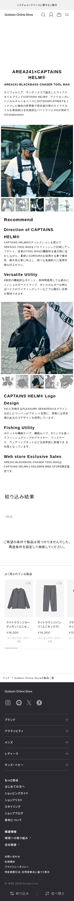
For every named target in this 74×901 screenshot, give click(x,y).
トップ (6, 677)
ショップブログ (14, 813)
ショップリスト (13, 800)
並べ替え (55, 893)
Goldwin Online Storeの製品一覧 (34, 677)
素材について (13, 820)
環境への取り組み (18, 838)
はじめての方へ (15, 786)
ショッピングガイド (16, 793)
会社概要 (12, 845)
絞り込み (19, 893)
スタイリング (13, 806)
